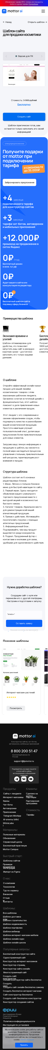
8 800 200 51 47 (24, 751)
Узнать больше (27, 1040)
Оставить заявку (24, 623)
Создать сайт (24, 116)
